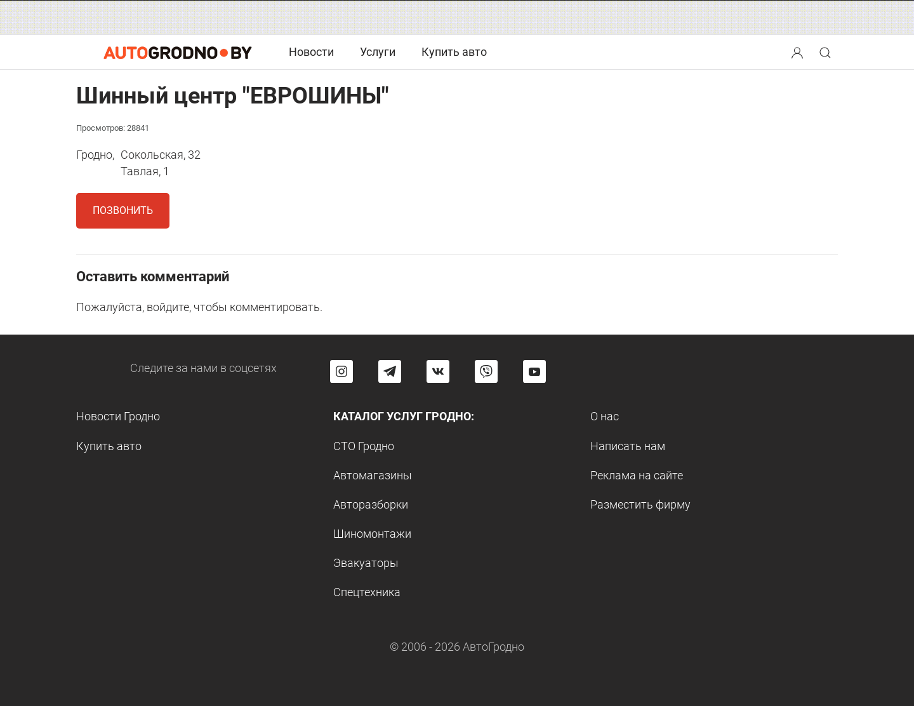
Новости (311, 51)
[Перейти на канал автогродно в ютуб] (534, 371)
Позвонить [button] (123, 210)
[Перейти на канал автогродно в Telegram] (389, 371)
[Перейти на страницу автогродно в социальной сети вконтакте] (438, 371)
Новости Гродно (118, 416)
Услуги (377, 51)
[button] (798, 51)
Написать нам (627, 446)
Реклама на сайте (636, 475)
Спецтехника (367, 592)
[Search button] (797, 52)
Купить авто (454, 51)
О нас (604, 416)
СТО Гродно (363, 446)
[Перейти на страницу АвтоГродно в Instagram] (341, 371)
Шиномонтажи (372, 533)
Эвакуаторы (366, 562)
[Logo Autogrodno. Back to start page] (177, 52)
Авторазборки (370, 504)
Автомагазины (372, 475)
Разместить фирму (640, 504)
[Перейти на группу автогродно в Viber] (486, 371)
